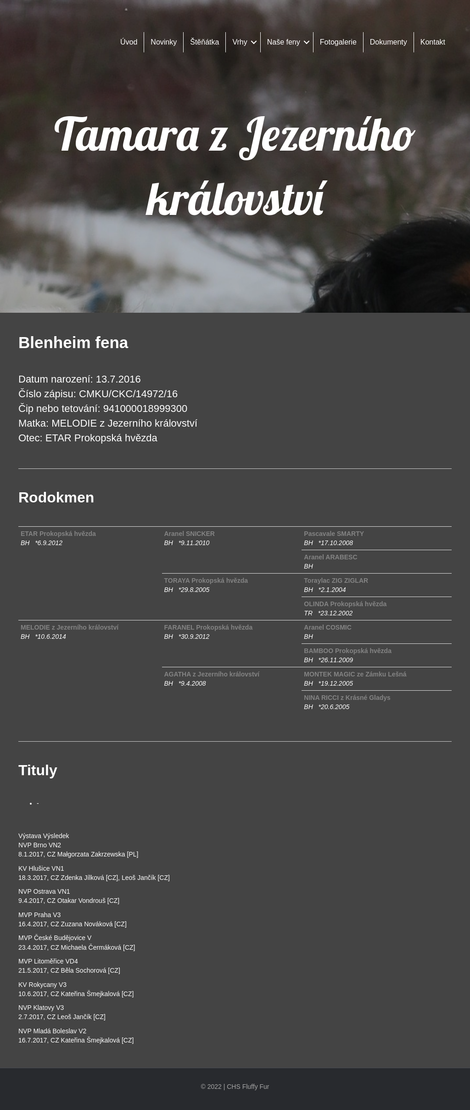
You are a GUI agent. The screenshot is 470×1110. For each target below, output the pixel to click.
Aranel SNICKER (189, 533)
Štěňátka (204, 42)
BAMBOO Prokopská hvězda (348, 650)
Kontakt (432, 42)
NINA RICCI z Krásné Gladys (347, 697)
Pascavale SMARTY (334, 533)
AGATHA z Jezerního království (212, 674)
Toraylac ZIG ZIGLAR (336, 580)
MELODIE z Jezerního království (69, 627)
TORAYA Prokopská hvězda (206, 580)
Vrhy (239, 42)
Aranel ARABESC (330, 557)
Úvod (128, 42)
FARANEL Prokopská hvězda (208, 627)
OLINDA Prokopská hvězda (345, 604)
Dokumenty (388, 42)
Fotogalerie (338, 42)
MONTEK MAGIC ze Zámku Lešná (355, 674)
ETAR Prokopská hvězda (58, 533)
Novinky (164, 42)
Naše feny (283, 42)
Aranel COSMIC (327, 627)
